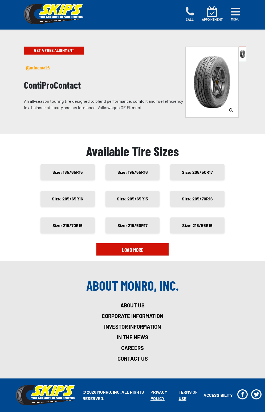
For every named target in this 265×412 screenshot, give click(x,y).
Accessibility (218, 395)
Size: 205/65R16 (67, 198)
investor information (132, 326)
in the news (132, 337)
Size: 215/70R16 (67, 225)
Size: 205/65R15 (132, 198)
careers (132, 348)
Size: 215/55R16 (197, 225)
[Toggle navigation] (235, 14)
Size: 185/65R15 (67, 172)
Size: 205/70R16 (197, 198)
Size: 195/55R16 (132, 172)
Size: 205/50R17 (197, 172)
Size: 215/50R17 (132, 225)
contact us (132, 358)
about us (132, 305)
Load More (132, 250)
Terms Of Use (188, 395)
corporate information (132, 316)
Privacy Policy (158, 395)
